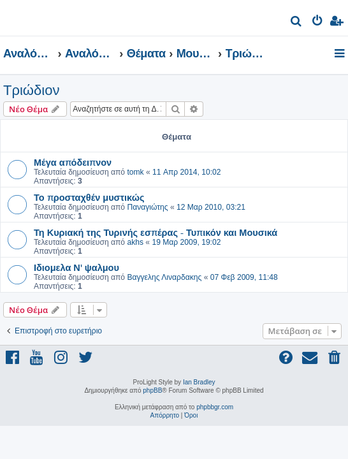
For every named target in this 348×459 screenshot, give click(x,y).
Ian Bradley (199, 382)
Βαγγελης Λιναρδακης (164, 277)
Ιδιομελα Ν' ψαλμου (76, 267)
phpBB (152, 390)
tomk (135, 172)
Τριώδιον (31, 90)
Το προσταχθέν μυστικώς (89, 197)
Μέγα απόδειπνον (73, 162)
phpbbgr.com (214, 407)
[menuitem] (296, 22)
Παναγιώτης (147, 207)
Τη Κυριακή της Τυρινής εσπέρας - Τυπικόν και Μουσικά (155, 232)
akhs (135, 242)
